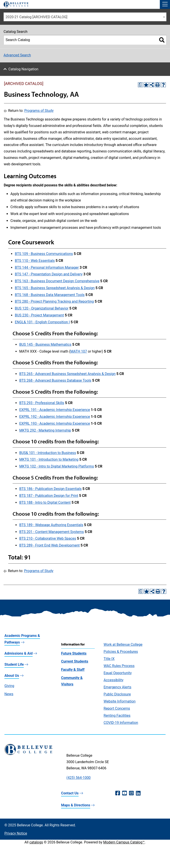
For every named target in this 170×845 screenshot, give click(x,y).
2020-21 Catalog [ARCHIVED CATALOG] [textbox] (36, 17)
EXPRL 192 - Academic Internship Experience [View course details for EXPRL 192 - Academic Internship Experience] (54, 417)
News (8, 694)
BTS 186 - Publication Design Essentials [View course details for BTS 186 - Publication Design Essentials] (50, 489)
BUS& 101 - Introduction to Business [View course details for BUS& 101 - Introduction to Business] (47, 453)
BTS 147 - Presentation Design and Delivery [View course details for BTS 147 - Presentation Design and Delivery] (49, 274)
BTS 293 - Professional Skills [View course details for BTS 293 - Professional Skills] (41, 403)
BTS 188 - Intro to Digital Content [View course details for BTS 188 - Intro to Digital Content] (45, 502)
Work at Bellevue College (123, 644)
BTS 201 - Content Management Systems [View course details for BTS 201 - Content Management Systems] (51, 532)
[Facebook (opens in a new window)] (117, 793)
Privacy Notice (15, 833)
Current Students (74, 661)
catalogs (36, 842)
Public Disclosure (117, 694)
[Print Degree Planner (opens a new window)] (140, 84)
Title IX (109, 659)
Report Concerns (117, 708)
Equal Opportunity (118, 673)
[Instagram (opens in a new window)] (131, 793)
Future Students (74, 653)
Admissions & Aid (18, 653)
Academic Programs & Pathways (22, 639)
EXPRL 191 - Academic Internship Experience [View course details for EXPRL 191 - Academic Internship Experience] (54, 410)
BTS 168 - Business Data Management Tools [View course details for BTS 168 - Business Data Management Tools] (50, 295)
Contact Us (70, 793)
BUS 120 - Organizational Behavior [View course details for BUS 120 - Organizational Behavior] (41, 308)
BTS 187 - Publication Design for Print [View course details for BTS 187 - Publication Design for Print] (48, 496)
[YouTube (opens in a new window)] (124, 793)
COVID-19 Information (121, 723)
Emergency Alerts (117, 687)
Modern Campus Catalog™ (124, 842)
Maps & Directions (75, 805)
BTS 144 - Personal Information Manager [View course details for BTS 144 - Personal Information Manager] (47, 267)
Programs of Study (39, 111)
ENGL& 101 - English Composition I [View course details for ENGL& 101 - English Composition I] (42, 322)
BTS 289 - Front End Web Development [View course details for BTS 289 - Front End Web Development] (49, 545)
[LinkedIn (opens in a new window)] (138, 793)
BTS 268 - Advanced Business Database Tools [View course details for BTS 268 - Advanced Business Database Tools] (55, 380)
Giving (9, 686)
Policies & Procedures (121, 652)
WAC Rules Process (119, 666)
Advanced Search (17, 55)
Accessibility (114, 680)
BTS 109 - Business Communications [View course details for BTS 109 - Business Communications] (44, 254)
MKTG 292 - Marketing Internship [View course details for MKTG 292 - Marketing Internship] (45, 430)
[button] (165, 4)
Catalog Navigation (23, 69)
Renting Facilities (117, 715)
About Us (11, 675)
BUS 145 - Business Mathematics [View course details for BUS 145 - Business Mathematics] (45, 344)
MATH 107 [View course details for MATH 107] (78, 351)
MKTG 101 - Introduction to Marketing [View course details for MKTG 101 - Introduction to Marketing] (48, 459)
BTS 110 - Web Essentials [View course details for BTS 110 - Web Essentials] (35, 261)
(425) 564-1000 (78, 778)
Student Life (14, 664)
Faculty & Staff (73, 669)
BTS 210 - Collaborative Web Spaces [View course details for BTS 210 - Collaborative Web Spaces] (47, 538)
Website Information (119, 701)
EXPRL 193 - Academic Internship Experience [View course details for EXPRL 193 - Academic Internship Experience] (54, 423)
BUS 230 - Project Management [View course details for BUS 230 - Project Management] (39, 315)
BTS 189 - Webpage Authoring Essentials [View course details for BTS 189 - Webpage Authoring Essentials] (51, 525)
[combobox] (85, 16)
